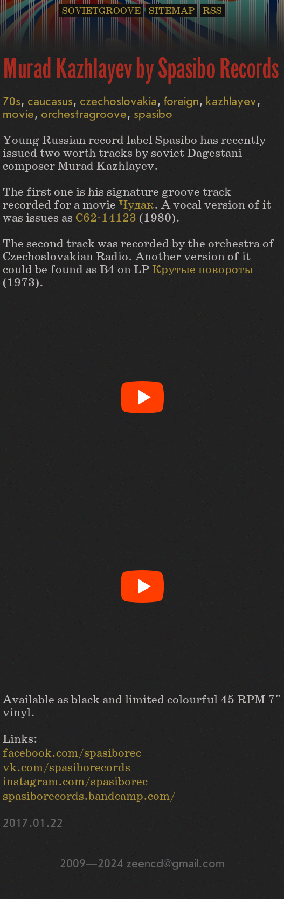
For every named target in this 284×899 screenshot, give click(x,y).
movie (18, 114)
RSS (212, 11)
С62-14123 (105, 218)
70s (11, 101)
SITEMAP (172, 11)
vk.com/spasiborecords (66, 767)
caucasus (50, 101)
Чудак (136, 205)
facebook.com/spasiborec (72, 753)
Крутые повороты (202, 269)
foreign (181, 101)
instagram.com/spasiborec (75, 781)
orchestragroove (84, 114)
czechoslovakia (118, 101)
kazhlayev (231, 101)
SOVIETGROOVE (101, 11)
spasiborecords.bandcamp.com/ (89, 796)
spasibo (153, 114)
